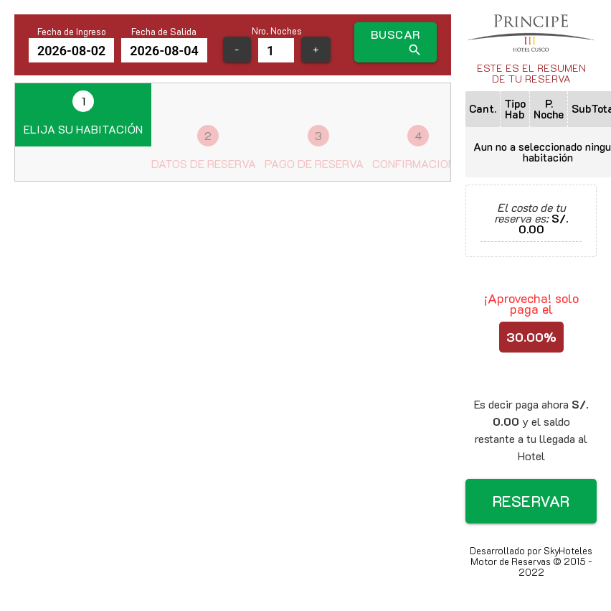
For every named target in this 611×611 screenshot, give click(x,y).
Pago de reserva (314, 148)
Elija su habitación (83, 113)
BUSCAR (396, 42)
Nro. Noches (277, 31)
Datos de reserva (203, 148)
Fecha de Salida (163, 31)
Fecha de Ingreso (71, 31)
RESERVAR (531, 500)
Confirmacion (413, 148)
